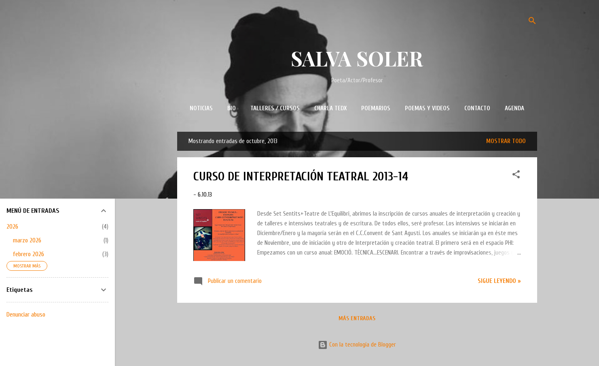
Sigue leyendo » (499, 281)
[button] (516, 175)
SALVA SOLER (357, 58)
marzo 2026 (27, 240)
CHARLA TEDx (330, 108)
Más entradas (357, 318)
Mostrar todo (506, 141)
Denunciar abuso (25, 314)
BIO (231, 108)
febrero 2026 (28, 254)
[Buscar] (532, 22)
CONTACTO (477, 108)
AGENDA (514, 108)
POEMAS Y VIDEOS (427, 108)
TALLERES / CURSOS (275, 108)
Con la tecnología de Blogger (357, 344)
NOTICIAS (201, 108)
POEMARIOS (375, 108)
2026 (12, 226)
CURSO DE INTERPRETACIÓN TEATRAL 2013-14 (300, 176)
